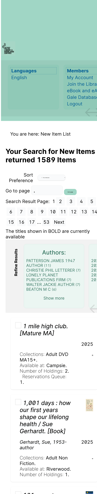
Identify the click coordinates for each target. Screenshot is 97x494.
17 (32, 222)
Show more (53, 298)
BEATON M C (38, 289)
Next (59, 222)
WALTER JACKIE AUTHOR (50, 284)
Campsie (55, 365)
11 (63, 211)
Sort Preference (21, 177)
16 (21, 222)
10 (53, 211)
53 (46, 222)
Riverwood (58, 469)
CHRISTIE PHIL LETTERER (50, 270)
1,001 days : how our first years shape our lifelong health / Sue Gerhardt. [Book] (45, 417)
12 (74, 211)
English (19, 77)
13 (84, 211)
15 (11, 222)
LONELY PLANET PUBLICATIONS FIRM (46, 277)
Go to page (18, 191)
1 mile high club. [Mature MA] (44, 330)
